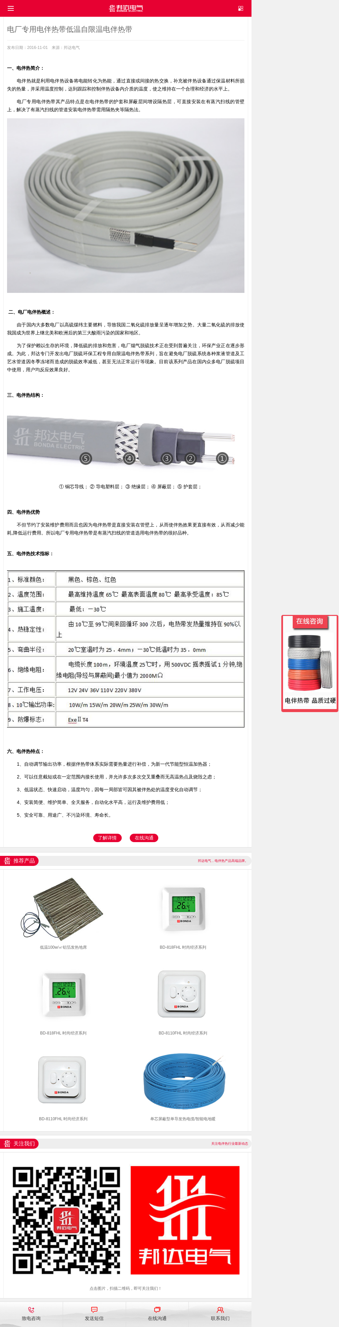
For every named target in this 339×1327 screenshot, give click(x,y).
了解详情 (107, 837)
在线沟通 (144, 837)
